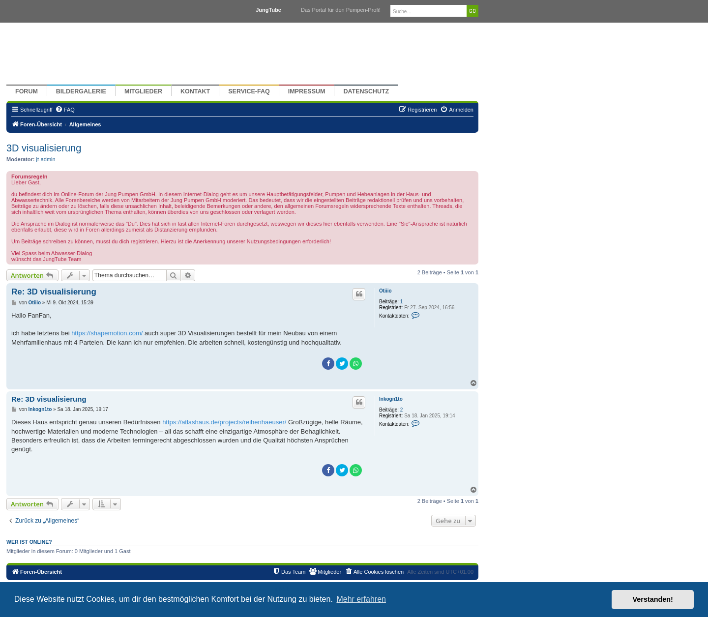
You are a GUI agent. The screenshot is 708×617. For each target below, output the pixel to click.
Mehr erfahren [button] (361, 599)
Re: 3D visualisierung (53, 291)
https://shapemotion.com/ (107, 333)
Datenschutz (366, 91)
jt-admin (46, 159)
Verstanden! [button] (653, 599)
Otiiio (385, 291)
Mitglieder (143, 91)
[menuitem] (65, 110)
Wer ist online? (29, 542)
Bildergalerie (81, 91)
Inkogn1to (391, 399)
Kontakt (195, 91)
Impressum (306, 91)
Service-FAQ (249, 91)
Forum (26, 91)
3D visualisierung (43, 148)
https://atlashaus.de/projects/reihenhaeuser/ (224, 422)
